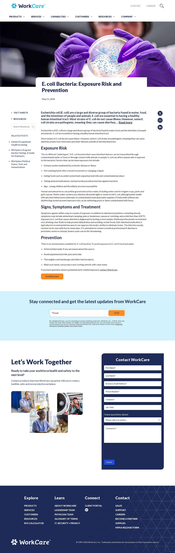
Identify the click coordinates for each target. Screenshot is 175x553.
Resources (108, 16)
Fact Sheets (21, 112)
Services (39, 16)
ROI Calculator (34, 523)
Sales (118, 505)
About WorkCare (65, 505)
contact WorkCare (108, 269)
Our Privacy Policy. (76, 326)
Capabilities (61, 16)
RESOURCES (20, 119)
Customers (84, 16)
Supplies (120, 523)
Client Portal (93, 505)
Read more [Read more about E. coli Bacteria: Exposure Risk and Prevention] (125, 122)
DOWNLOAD (52, 276)
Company (129, 16)
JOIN (116, 313)
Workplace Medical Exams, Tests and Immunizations (20, 164)
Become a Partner (126, 518)
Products (18, 16)
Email (55, 313)
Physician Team (64, 514)
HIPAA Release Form (127, 527)
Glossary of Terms (66, 518)
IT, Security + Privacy (67, 523)
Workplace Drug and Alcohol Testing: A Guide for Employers (22, 153)
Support (136, 6)
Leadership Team (65, 510)
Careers (151, 6)
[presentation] (124, 451)
